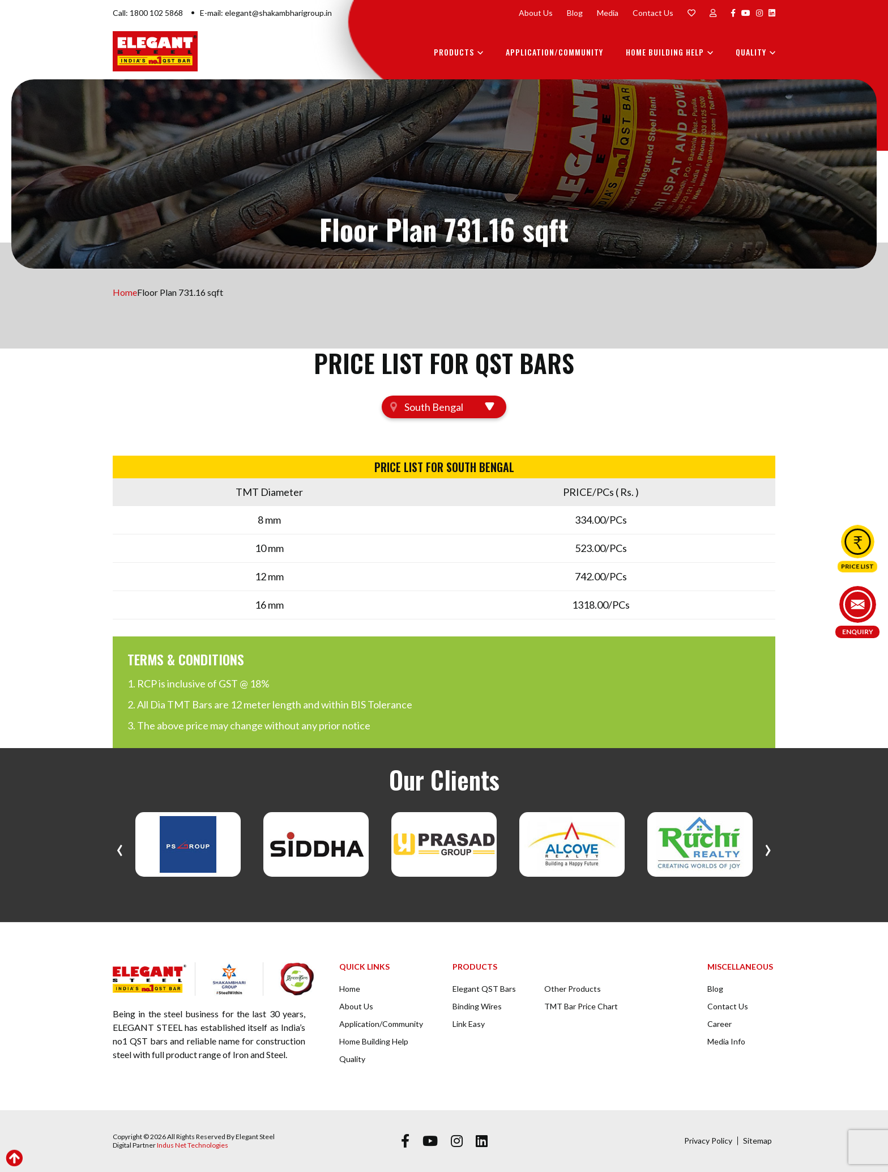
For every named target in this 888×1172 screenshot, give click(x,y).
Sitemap (757, 1140)
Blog (575, 13)
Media (607, 13)
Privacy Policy (708, 1140)
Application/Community (554, 52)
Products (454, 52)
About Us (536, 13)
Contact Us (653, 13)
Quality (751, 52)
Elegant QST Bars (484, 988)
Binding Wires (477, 1006)
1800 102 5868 (156, 13)
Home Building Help (665, 52)
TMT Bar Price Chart (581, 1006)
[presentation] (120, 847)
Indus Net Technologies (192, 1145)
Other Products (572, 988)
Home (125, 292)
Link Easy (468, 1024)
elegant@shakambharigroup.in (278, 13)
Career (719, 1024)
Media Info (726, 1041)
